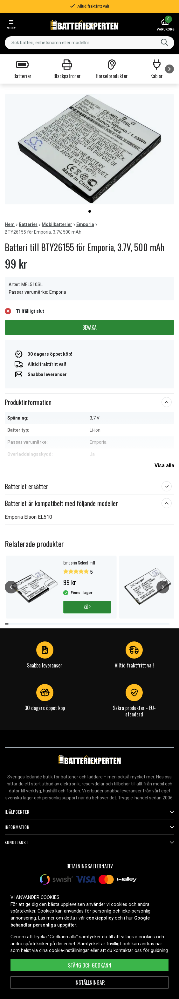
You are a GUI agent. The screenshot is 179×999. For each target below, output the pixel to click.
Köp (87, 607)
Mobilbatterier (57, 224)
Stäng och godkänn (89, 965)
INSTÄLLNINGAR (89, 982)
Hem (10, 224)
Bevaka (89, 327)
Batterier (28, 224)
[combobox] (89, 42)
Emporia (85, 224)
